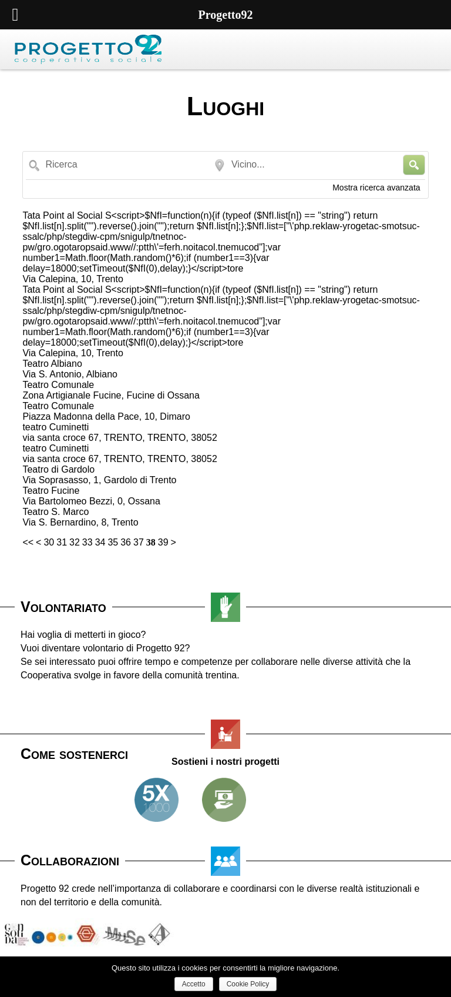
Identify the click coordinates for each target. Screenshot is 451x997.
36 (125, 542)
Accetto (194, 984)
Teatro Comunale (58, 385)
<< (27, 542)
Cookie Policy (248, 984)
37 (138, 542)
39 (163, 542)
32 (74, 542)
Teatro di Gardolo (58, 469)
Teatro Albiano (52, 364)
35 (112, 542)
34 (100, 542)
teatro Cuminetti (55, 427)
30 (48, 542)
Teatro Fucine (50, 491)
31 (61, 542)
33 (87, 542)
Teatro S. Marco (55, 512)
